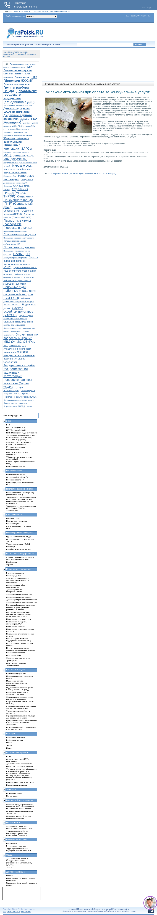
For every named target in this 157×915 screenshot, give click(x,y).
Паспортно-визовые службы (19, 489)
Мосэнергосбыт (9, 176)
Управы (9, 565)
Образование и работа (17, 752)
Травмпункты (8, 335)
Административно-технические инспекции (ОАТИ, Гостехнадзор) (20, 805)
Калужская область (40, 11)
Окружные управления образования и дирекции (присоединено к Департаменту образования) (21, 771)
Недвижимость (13, 822)
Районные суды (14, 287)
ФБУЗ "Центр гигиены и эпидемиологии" (16, 664)
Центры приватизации (15, 466)
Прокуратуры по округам (15, 258)
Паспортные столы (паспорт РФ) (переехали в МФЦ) (17, 224)
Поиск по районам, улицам (19, 44)
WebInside (26, 911)
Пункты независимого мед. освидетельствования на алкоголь (20, 270)
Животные (11, 789)
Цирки (8, 748)
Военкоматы (22, 77)
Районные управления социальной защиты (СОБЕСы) (19, 294)
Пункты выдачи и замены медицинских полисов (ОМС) (18, 639)
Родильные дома (13, 655)
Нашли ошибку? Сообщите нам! (138, 16)
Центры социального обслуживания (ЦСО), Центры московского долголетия (20, 397)
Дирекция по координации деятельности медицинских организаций (17, 580)
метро (29, 406)
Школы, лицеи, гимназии (15, 403)
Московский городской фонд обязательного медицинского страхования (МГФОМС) (18, 614)
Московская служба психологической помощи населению (17, 683)
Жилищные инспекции (15, 447)
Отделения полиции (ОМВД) (18, 544)
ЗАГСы (26, 148)
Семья (9, 855)
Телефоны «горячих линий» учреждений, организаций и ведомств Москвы (19, 54)
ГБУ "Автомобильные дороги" (18, 809)
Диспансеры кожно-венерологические (14, 591)
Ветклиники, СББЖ (14, 793)
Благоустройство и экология (19, 800)
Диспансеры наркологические (15, 132)
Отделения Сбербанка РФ (17, 477)
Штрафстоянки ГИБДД (14, 406)
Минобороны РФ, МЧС (17, 839)
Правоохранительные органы (20, 533)
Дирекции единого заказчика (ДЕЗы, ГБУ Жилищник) (93, 173)
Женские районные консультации (20, 605)
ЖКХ (8, 421)
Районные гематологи (15, 653)
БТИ (29, 67)
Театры (26, 331)
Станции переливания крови (18, 658)
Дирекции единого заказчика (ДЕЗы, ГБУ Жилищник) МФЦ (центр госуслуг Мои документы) (20, 126)
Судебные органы (14, 514)
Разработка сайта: (11, 911)
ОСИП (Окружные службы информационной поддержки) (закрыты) (19, 778)
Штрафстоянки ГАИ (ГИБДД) (18, 549)
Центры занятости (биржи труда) (17, 383)
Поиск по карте (43, 44)
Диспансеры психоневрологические (21, 602)
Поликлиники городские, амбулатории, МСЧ (16, 623)
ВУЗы (28, 73)
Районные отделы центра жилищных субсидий (17, 693)
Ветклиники (8, 77)
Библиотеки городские (15, 737)
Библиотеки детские (14, 740)
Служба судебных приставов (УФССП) (18, 311)
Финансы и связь (14, 470)
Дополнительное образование (19, 764)
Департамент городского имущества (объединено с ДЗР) (20, 96)
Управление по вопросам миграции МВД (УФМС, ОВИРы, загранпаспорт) (20, 340)
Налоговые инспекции (15, 474)
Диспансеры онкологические (18, 597)
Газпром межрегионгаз (16, 84)
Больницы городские (17, 70)
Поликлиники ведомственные (15, 231)
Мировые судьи (22, 165)
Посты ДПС (21, 254)
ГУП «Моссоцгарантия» (16, 673)
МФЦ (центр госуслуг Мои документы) (18, 157)
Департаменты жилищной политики (17, 105)
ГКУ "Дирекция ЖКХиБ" (58, 173)
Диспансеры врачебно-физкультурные (16, 586)
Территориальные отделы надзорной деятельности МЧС (19, 849)
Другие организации (15, 872)
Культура (10, 733)
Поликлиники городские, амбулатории (18, 238)
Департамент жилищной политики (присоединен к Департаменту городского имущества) (20, 437)
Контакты (106, 909)
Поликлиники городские (19, 234)
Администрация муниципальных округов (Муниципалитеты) (20, 558)
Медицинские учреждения (18, 569)
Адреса (72, 909)
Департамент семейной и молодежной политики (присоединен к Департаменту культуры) (19, 862)
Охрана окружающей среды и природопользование (18, 817)
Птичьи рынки (12, 796)
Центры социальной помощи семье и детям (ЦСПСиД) (21, 728)
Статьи (56, 44)
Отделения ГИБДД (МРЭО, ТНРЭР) (15, 192)
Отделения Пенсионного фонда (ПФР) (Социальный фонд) (18, 202)
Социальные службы (16, 670)
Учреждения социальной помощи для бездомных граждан (20, 717)
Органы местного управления (20, 553)
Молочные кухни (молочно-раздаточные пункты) (17, 609)
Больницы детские (13, 74)
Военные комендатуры (16, 846)
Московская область (22, 11)
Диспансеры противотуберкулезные (17, 135)
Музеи (9, 743)
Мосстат (9, 876)
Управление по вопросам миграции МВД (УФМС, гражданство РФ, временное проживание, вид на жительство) (18, 355)
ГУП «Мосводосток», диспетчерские (21, 433)
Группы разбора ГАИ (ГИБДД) (18, 536)
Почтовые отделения (15, 480)
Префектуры (11, 562)
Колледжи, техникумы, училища (16, 152)
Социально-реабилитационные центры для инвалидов (19, 698)
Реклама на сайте (120, 909)
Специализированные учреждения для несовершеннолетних (21, 707)
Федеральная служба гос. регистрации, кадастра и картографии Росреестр (19, 372)
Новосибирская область (60, 11)
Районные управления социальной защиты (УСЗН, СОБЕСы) (18, 301)
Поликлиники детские (19, 247)
